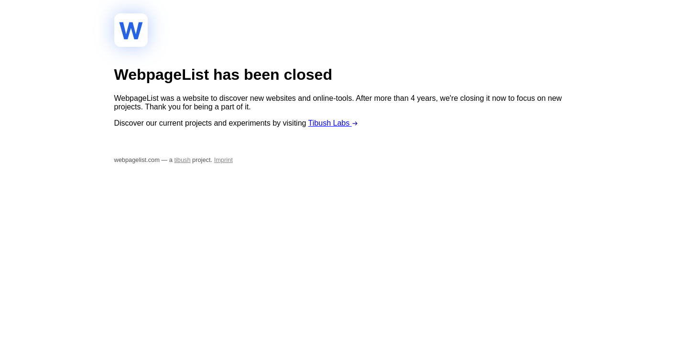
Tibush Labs (333, 123)
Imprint (223, 159)
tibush (182, 159)
